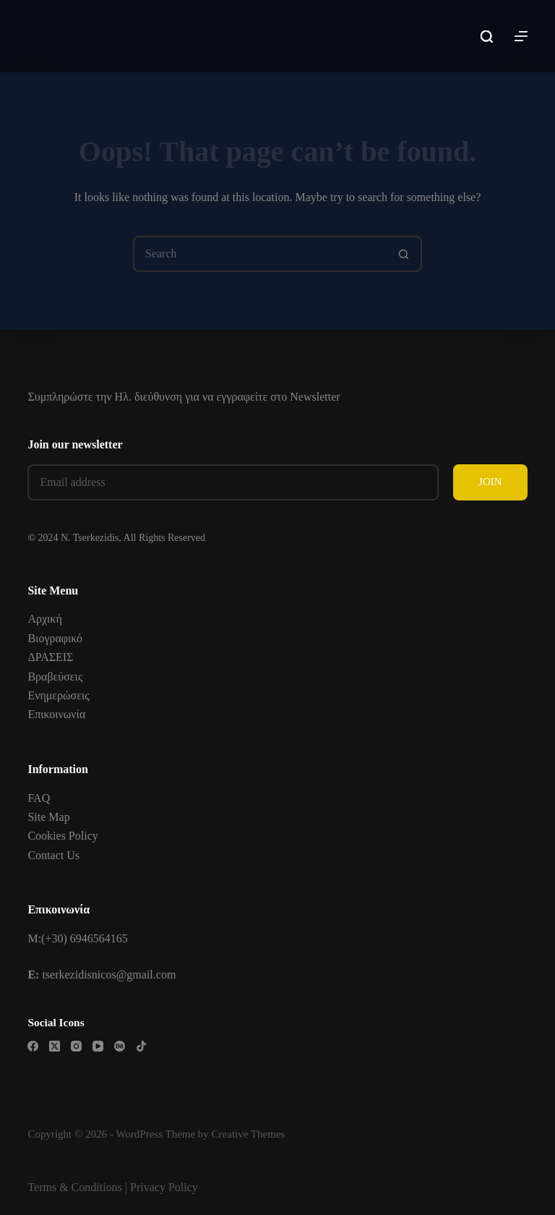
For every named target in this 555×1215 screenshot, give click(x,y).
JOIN (490, 481)
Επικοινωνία (56, 714)
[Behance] (119, 1046)
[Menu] (521, 36)
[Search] (487, 36)
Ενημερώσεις (58, 695)
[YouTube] (97, 1046)
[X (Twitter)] (54, 1046)
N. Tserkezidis (90, 537)
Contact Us (53, 855)
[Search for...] (259, 254)
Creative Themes (248, 1134)
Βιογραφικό (54, 638)
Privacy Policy (164, 1187)
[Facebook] (32, 1046)
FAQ (38, 798)
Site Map (48, 817)
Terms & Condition (72, 1187)
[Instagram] (76, 1046)
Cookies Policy (62, 836)
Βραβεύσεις (54, 676)
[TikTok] (141, 1046)
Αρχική (44, 619)
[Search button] (404, 254)
